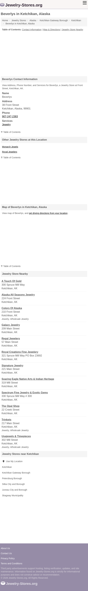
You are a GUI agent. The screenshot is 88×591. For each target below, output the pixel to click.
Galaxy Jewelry (11, 325)
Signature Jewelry (12, 365)
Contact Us (6, 553)
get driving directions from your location (48, 213)
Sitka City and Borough (13, 484)
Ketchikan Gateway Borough (16, 472)
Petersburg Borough (12, 478)
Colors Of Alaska (12, 308)
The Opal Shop (11, 406)
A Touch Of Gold (11, 281)
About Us (5, 548)
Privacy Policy (8, 558)
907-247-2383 (10, 116)
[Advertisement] (44, 52)
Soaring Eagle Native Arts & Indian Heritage (28, 379)
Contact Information (31, 29)
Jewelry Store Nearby (72, 29)
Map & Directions (51, 29)
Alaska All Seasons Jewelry (18, 294)
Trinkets (6, 419)
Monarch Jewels (10, 146)
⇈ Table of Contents (11, 132)
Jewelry (6, 124)
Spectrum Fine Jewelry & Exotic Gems (25, 392)
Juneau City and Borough (14, 490)
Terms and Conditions (11, 563)
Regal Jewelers (11, 338)
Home (5, 20)
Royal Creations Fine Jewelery (20, 352)
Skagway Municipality (12, 495)
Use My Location (12, 461)
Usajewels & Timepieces (16, 436)
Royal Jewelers (9, 152)
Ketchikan (7, 467)
